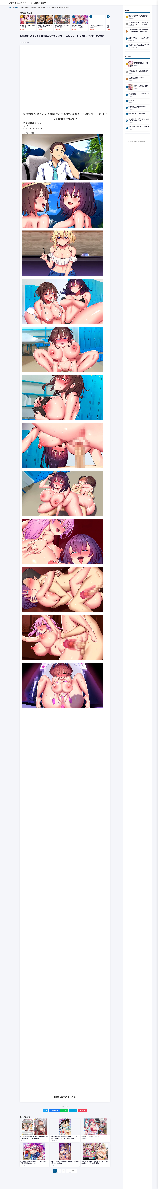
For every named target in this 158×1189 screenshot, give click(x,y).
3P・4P (16, 7)
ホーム (10, 7)
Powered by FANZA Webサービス (137, 141)
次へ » (73, 1171)
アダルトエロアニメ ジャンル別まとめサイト (29, 2)
